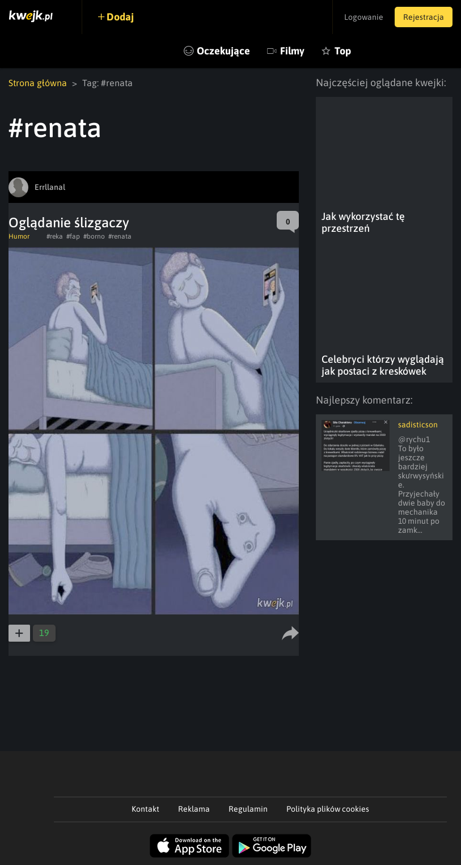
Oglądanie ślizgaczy (69, 222)
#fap (73, 236)
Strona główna (38, 83)
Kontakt (145, 808)
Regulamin (248, 808)
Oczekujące (223, 51)
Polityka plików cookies (327, 808)
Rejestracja (423, 17)
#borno (94, 236)
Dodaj (120, 17)
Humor (19, 236)
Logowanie (363, 17)
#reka (54, 236)
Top (343, 51)
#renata (120, 236)
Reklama (194, 808)
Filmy (292, 51)
